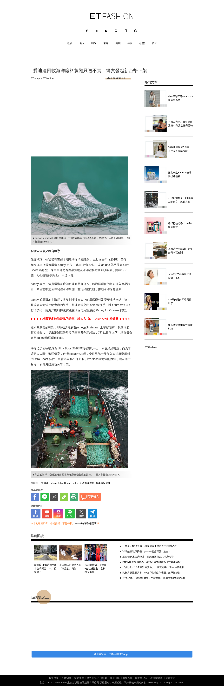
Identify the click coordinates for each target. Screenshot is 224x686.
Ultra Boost (64, 483)
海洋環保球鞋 (103, 483)
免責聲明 (170, 678)
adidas (53, 483)
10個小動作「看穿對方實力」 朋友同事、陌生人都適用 (153, 567)
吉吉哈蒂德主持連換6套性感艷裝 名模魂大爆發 (95, 568)
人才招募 (66, 678)
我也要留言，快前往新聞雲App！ (112, 654)
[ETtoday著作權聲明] (86, 523)
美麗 (118, 43)
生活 (130, 43)
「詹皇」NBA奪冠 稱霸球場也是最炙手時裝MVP (149, 546)
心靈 (142, 43)
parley (75, 483)
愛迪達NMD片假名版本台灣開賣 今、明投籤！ (45, 568)
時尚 (94, 43)
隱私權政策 (141, 678)
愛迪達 (44, 483)
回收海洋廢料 (87, 483)
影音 (154, 43)
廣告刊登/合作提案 (97, 678)
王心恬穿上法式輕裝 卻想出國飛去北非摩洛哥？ (149, 556)
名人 (82, 43)
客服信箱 (115, 678)
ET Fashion (112, 16)
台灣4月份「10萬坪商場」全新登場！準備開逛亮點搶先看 (153, 577)
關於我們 (79, 678)
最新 (69, 43)
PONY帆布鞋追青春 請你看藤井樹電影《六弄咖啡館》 (152, 562)
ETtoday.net (155, 682)
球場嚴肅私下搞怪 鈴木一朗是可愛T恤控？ (146, 551)
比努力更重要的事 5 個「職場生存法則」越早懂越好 (151, 572)
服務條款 (127, 678)
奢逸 (106, 43)
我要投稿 (54, 678)
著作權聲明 (156, 678)
